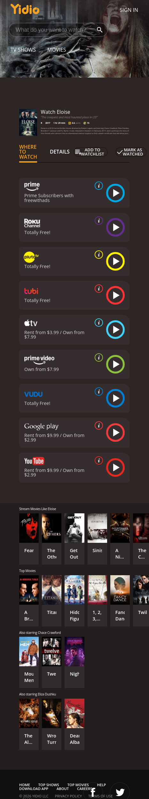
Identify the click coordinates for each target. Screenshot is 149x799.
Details (60, 151)
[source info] (97, 185)
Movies (56, 49)
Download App (33, 788)
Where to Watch (28, 152)
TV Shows (23, 49)
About (63, 788)
